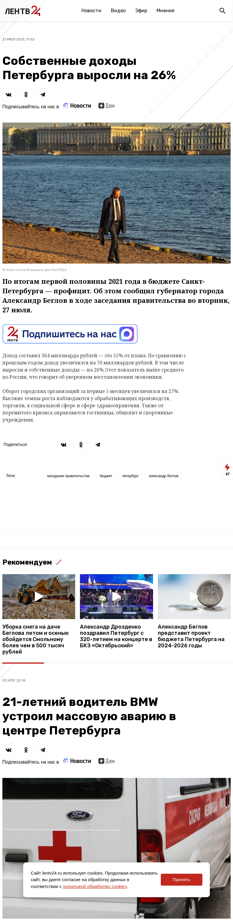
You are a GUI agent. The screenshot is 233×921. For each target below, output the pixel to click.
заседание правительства (68, 476)
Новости (91, 10)
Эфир (141, 10)
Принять (181, 879)
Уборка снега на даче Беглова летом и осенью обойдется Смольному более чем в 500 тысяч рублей (35, 639)
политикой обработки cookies (95, 886)
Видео (118, 10)
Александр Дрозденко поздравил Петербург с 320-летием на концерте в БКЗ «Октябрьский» (116, 636)
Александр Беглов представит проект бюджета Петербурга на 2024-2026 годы (191, 636)
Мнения (165, 10)
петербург (130, 476)
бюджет (106, 476)
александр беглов (164, 476)
